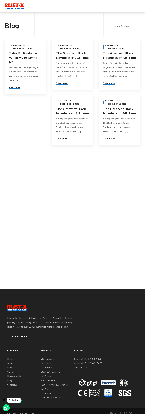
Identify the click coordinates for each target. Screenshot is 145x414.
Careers (11, 371)
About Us (12, 363)
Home (117, 26)
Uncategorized (19, 45)
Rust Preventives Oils (51, 397)
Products (11, 367)
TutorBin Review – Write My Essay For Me (24, 57)
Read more (14, 87)
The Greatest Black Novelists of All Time (72, 55)
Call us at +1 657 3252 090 (87, 358)
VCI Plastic (46, 393)
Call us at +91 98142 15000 (88, 363)
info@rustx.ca (80, 367)
